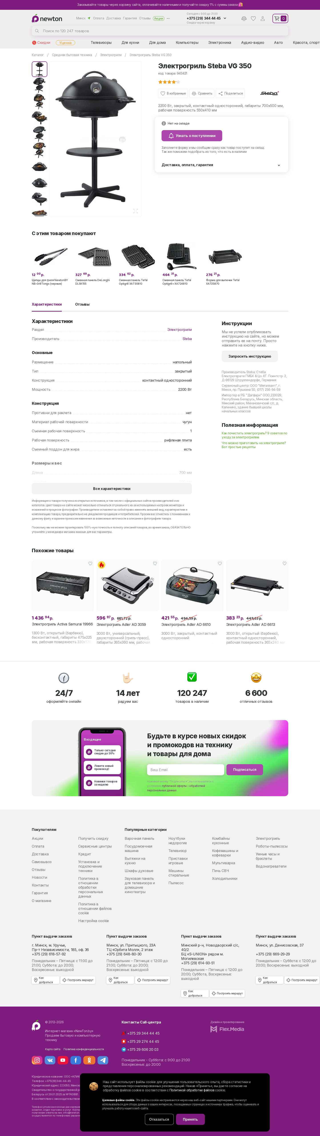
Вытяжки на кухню (135, 860)
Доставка (113, 18)
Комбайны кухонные (221, 840)
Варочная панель (139, 838)
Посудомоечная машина (138, 848)
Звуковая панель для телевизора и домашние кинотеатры (140, 885)
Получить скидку (93, 838)
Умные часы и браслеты (268, 856)
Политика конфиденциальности (84, 1049)
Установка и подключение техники (90, 866)
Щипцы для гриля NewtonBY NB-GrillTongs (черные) (50, 281)
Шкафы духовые (139, 870)
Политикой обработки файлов (192, 1090)
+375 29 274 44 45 (143, 1041)
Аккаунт (262, 18)
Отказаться (159, 1119)
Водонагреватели (271, 866)
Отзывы (145, 18)
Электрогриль (268, 838)
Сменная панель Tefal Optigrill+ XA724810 (176, 281)
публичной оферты (174, 786)
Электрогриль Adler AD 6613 (250, 624)
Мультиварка (223, 863)
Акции (158, 18)
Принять (190, 1119)
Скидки (43, 42)
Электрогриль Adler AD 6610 (186, 624)
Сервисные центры (95, 846)
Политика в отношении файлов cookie (95, 908)
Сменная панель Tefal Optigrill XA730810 (133, 281)
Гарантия (130, 18)
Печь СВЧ (220, 870)
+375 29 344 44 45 (143, 1033)
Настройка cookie (93, 920)
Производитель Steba (238, 372)
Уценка (65, 42)
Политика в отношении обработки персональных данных (90, 887)
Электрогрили (179, 329)
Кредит (84, 854)
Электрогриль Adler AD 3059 (121, 624)
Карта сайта (52, 1049)
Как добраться (46, 980)
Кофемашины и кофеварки (225, 852)
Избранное (253, 18)
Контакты (40, 885)
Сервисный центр (235, 385)
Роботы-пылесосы (272, 846)
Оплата (98, 18)
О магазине (41, 900)
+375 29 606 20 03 (142, 1049)
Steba (187, 338)
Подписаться (244, 769)
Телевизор (177, 850)
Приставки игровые (178, 860)
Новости (39, 877)
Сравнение (244, 18)
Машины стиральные (178, 872)
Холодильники (224, 878)
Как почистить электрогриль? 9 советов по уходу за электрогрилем (254, 435)
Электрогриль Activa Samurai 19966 (62, 624)
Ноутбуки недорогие (177, 840)
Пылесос (176, 883)
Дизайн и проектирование (227, 1022)
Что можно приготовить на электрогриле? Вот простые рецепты (254, 445)
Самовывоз (42, 862)
